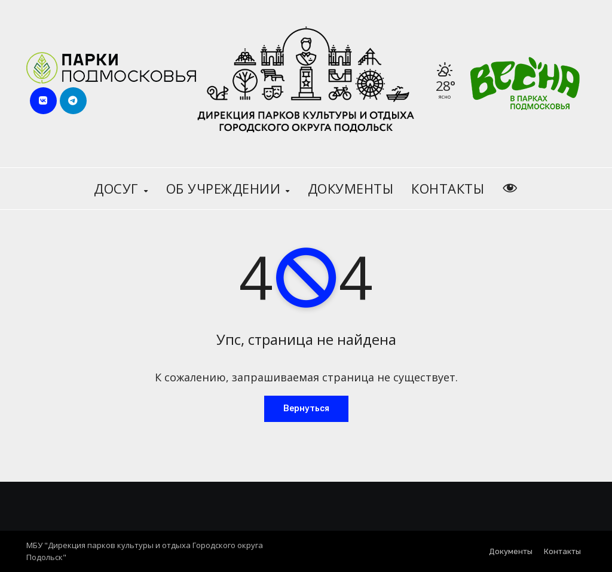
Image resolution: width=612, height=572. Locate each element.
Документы (351, 188)
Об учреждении (225, 188)
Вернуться (306, 408)
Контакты (447, 188)
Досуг (118, 188)
